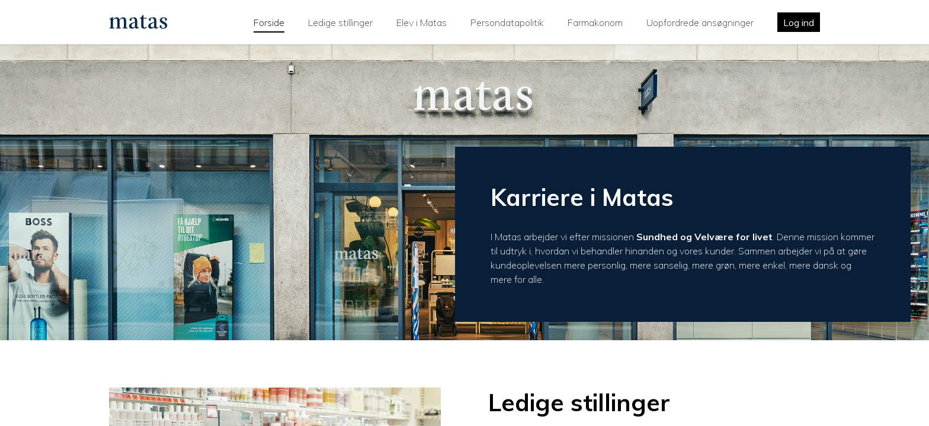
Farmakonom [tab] (595, 22)
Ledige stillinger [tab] (340, 22)
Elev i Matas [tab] (421, 22)
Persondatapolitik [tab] (507, 22)
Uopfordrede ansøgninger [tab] (700, 22)
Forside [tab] (269, 22)
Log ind (798, 22)
